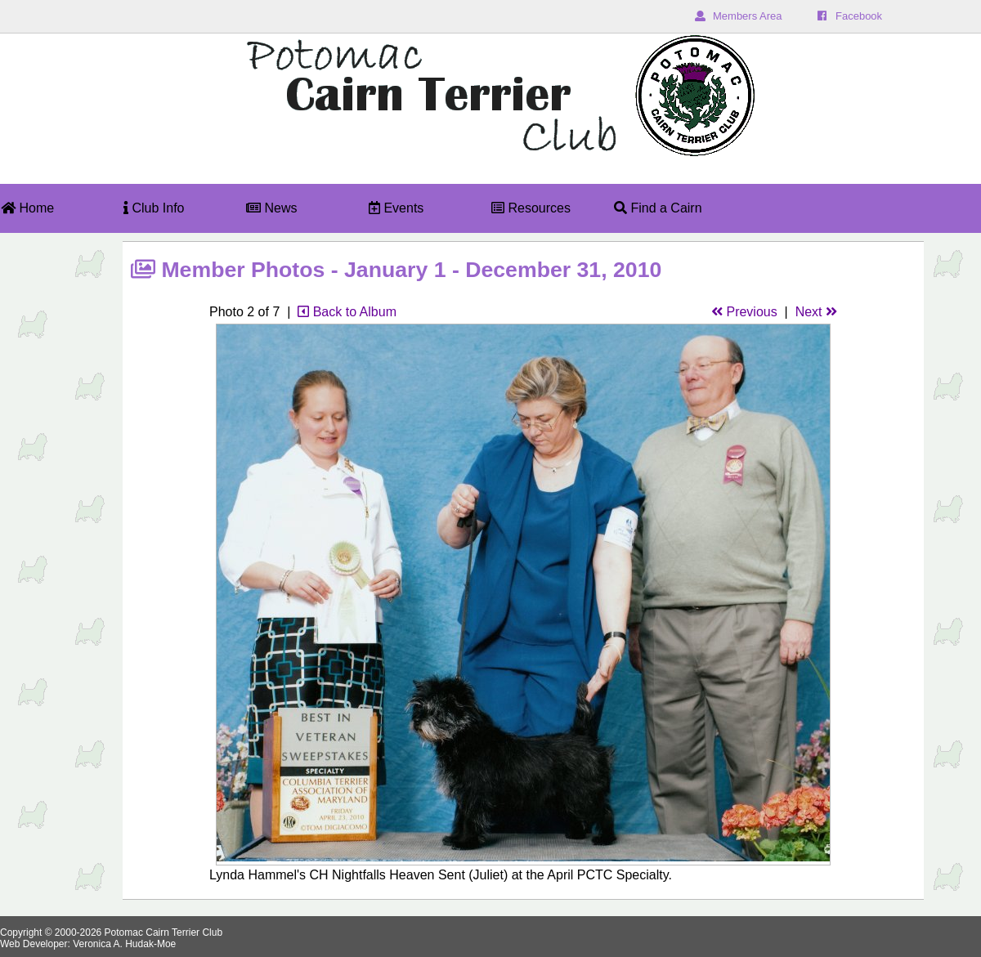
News (271, 208)
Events (396, 208)
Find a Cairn (658, 208)
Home (27, 208)
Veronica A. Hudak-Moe (124, 944)
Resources (531, 208)
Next (816, 312)
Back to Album (347, 312)
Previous (744, 312)
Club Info (153, 208)
